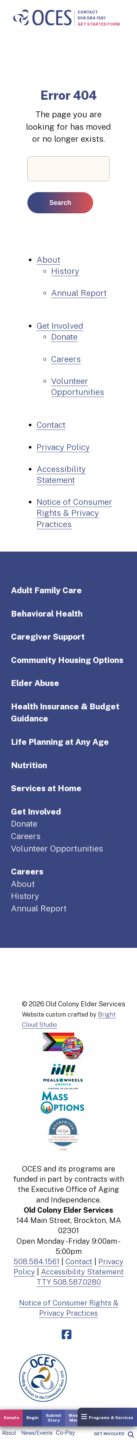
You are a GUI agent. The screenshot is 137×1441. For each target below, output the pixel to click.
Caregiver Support (48, 636)
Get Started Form (98, 24)
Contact (87, 12)
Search (60, 202)
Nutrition (29, 765)
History (65, 271)
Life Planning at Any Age (60, 742)
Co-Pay (65, 1433)
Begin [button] (32, 1417)
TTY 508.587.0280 (69, 1282)
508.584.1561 (91, 18)
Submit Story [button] (53, 1418)
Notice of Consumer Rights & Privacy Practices (74, 513)
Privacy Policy (63, 447)
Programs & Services (107, 1416)
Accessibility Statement (82, 1271)
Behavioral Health (47, 613)
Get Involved (109, 1434)
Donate (64, 337)
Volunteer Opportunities (57, 848)
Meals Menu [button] (75, 1418)
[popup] (130, 1435)
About (9, 1433)
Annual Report (79, 293)
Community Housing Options (67, 660)
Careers (66, 359)
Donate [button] (11, 1417)
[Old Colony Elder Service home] (42, 18)
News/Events (37, 1433)
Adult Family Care (46, 590)
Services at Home (46, 788)
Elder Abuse (35, 683)
